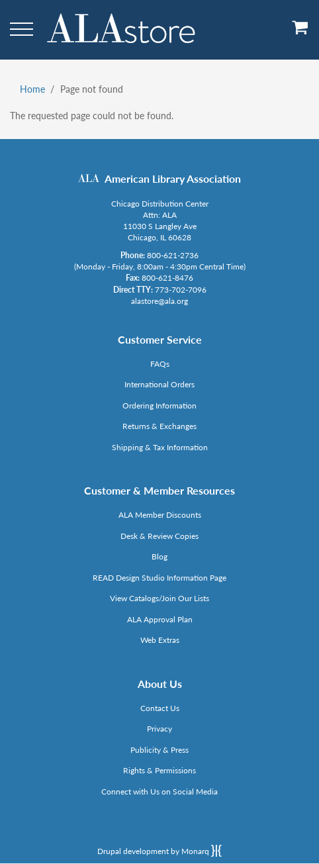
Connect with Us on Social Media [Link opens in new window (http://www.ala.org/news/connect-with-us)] (159, 791)
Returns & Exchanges (159, 426)
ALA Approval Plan (160, 619)
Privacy (159, 729)
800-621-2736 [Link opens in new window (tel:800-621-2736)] (173, 255)
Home (32, 89)
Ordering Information (159, 405)
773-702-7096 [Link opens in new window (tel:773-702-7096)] (180, 290)
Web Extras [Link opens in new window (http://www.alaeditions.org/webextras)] (159, 640)
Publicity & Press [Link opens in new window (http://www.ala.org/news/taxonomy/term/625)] (159, 750)
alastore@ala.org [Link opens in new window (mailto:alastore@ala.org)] (159, 301)
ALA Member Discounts (159, 515)
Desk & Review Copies (159, 536)
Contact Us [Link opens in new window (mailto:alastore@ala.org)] (159, 708)
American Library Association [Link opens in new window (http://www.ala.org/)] (173, 178)
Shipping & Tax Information (160, 447)
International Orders (159, 384)
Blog (159, 556)
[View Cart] (300, 32)
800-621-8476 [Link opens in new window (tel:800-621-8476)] (167, 278)
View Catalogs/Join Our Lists (159, 598)
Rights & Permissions (159, 770)
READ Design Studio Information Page (159, 578)
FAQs (159, 364)
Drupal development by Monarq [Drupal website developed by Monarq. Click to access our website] (159, 851)
